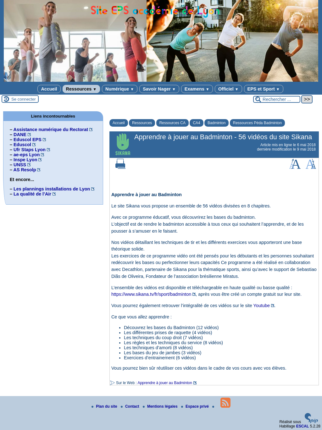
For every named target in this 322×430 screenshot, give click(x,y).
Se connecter (23, 99)
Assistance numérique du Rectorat (50, 129)
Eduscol (22, 144)
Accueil (49, 88)
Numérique (119, 88)
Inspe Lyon (25, 159)
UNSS (20, 164)
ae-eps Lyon (27, 154)
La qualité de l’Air (32, 193)
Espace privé (195, 406)
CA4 (196, 123)
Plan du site (105, 406)
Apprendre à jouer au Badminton (164, 383)
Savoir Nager (159, 88)
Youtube (261, 305)
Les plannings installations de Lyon (52, 188)
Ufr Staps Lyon (30, 149)
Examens (197, 88)
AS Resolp (24, 169)
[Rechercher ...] (276, 99)
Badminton (216, 123)
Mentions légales (161, 406)
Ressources (81, 88)
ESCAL (302, 426)
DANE (20, 134)
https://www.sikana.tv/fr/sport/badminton (151, 294)
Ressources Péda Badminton (257, 123)
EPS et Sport (263, 88)
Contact (130, 406)
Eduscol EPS (28, 139)
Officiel (228, 88)
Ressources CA (172, 123)
